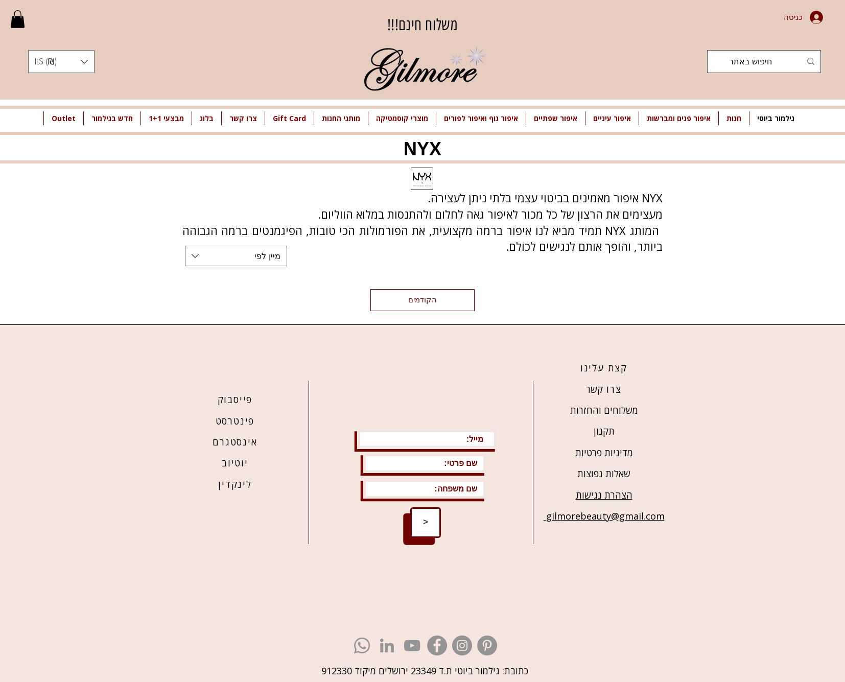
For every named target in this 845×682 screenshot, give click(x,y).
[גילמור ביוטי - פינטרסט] (487, 645)
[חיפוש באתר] (765, 62)
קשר (594, 389)
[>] (425, 522)
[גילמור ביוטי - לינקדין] (387, 645)
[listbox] (61, 61)
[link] (17, 19)
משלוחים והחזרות (604, 410)
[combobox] (236, 256)
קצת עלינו (603, 368)
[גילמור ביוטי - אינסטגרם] (462, 645)
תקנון (604, 431)
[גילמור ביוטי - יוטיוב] (412, 645)
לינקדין (235, 484)
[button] (61, 61)
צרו (612, 389)
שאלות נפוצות (603, 473)
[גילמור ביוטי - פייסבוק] (437, 645)
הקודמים (422, 300)
